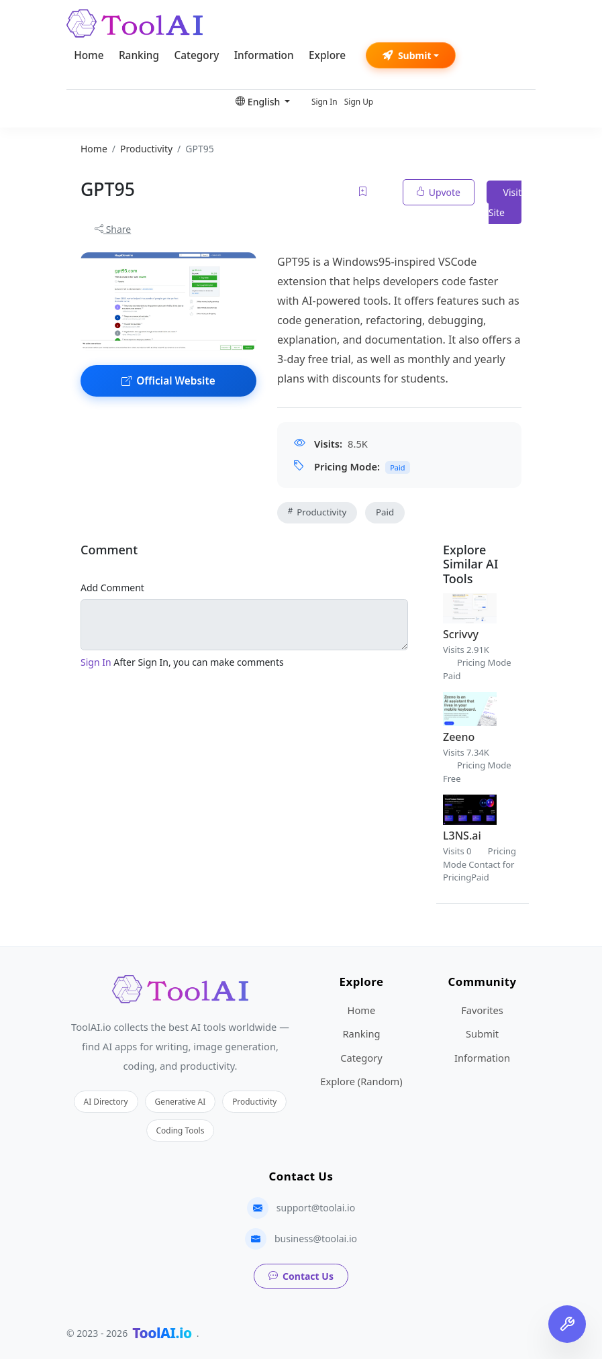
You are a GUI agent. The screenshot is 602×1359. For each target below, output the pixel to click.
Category (196, 55)
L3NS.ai (462, 835)
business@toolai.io (315, 1238)
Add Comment (112, 587)
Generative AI (180, 1101)
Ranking (139, 55)
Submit (407, 55)
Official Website (168, 381)
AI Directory (106, 1101)
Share (113, 229)
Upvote (438, 192)
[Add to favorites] (363, 192)
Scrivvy (461, 634)
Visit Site (505, 202)
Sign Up (358, 101)
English (259, 101)
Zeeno (458, 736)
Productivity (317, 512)
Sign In (324, 101)
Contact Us (301, 1276)
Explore (327, 55)
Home (88, 55)
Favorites (482, 1010)
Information (264, 55)
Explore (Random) (361, 1081)
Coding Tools (180, 1130)
